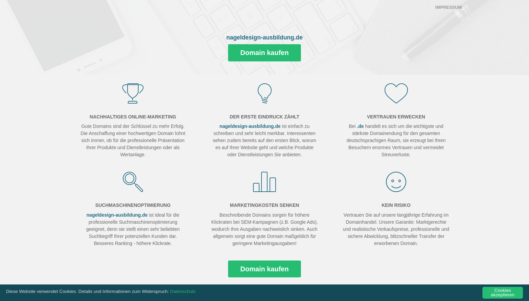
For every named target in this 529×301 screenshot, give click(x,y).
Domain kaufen (264, 52)
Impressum (448, 7)
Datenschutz (183, 291)
